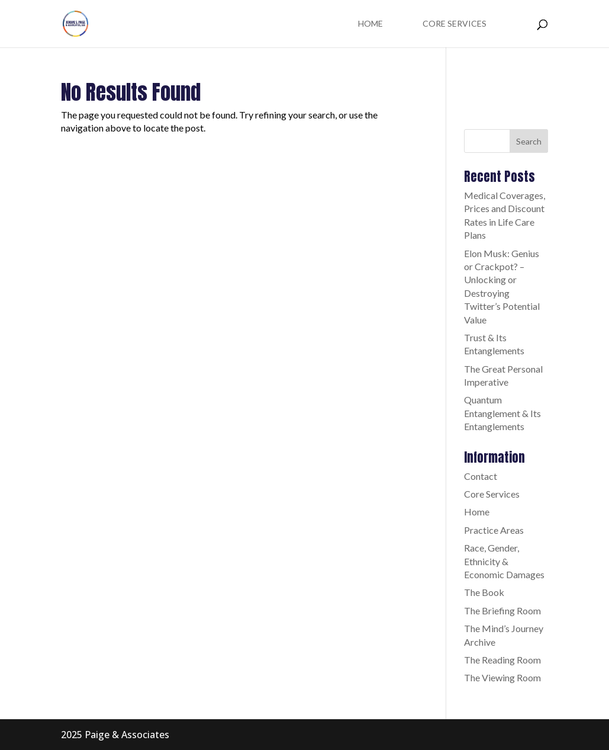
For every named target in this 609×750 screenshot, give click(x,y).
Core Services (454, 24)
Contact (480, 476)
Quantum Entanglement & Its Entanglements (502, 413)
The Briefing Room (502, 610)
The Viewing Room (502, 677)
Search (529, 141)
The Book (484, 592)
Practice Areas (494, 530)
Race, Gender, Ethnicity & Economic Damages (504, 561)
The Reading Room (502, 659)
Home (370, 24)
